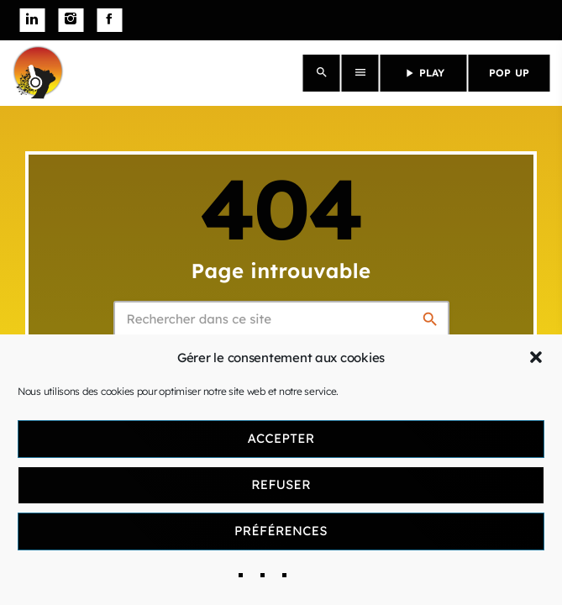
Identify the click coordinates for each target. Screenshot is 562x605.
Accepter (281, 438)
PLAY (423, 73)
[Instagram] (70, 20)
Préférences (281, 531)
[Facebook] (109, 20)
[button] (536, 357)
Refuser (281, 484)
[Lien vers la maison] (38, 73)
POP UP (509, 72)
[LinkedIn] (32, 20)
